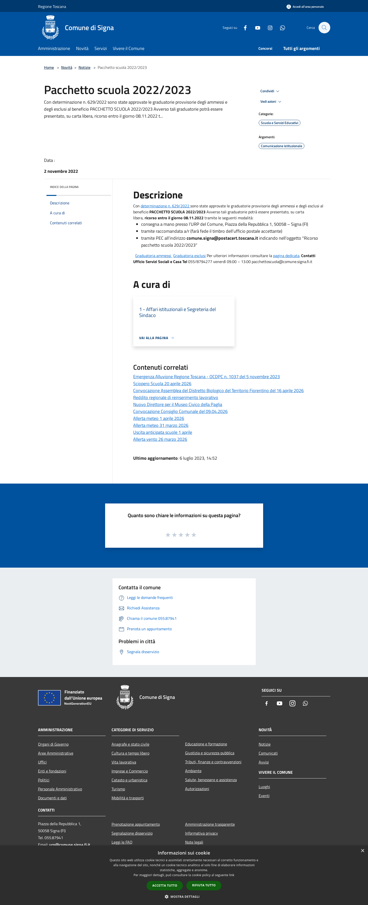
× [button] (362, 851)
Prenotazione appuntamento (136, 824)
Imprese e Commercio (130, 771)
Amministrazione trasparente (210, 824)
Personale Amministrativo (60, 789)
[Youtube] (255, 27)
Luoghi (264, 787)
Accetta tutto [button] (164, 885)
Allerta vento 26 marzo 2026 (160, 439)
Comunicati (268, 753)
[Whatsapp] (280, 27)
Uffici (42, 762)
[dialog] (184, 875)
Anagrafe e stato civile (130, 744)
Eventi (264, 796)
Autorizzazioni (197, 789)
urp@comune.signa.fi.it (69, 845)
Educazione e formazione (206, 744)
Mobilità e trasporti (128, 798)
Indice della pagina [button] (64, 186)
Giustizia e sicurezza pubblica (209, 753)
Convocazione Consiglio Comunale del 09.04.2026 (180, 411)
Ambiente (193, 771)
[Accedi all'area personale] (305, 6)
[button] (184, 896)
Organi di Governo (53, 744)
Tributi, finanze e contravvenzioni (213, 762)
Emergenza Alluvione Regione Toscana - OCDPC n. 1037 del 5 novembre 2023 (206, 376)
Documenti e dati (52, 798)
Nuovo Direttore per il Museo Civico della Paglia (177, 404)
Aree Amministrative (55, 753)
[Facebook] (243, 27)
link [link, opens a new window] (231, 875)
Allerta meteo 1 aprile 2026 (158, 418)
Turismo (118, 789)
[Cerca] (324, 28)
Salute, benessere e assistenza (211, 780)
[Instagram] (268, 27)
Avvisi (264, 762)
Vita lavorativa (124, 762)
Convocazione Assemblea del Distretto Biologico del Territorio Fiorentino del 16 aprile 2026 (218, 390)
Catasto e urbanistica (129, 780)
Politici (43, 780)
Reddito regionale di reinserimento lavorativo (175, 397)
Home (49, 67)
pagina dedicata (286, 256)
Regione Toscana (52, 6)
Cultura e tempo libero (130, 753)
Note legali (194, 842)
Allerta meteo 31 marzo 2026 (160, 425)
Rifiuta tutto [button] (204, 885)
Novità (66, 67)
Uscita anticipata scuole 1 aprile (162, 432)
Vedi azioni (271, 102)
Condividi (270, 91)
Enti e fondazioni (52, 771)
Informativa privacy (201, 833)
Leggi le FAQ (122, 842)
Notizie (84, 67)
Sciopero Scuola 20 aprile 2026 (162, 383)
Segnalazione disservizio (132, 833)
